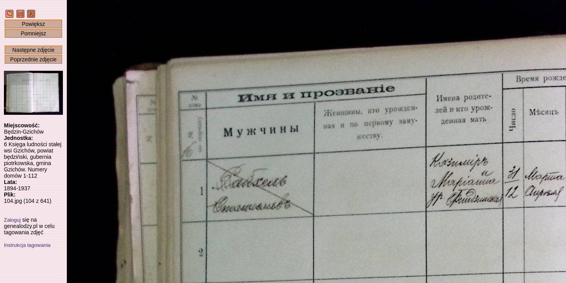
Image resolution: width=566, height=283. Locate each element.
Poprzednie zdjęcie (33, 59)
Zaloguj (12, 220)
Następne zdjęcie (33, 50)
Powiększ (33, 24)
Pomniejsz (33, 33)
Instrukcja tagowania (27, 245)
